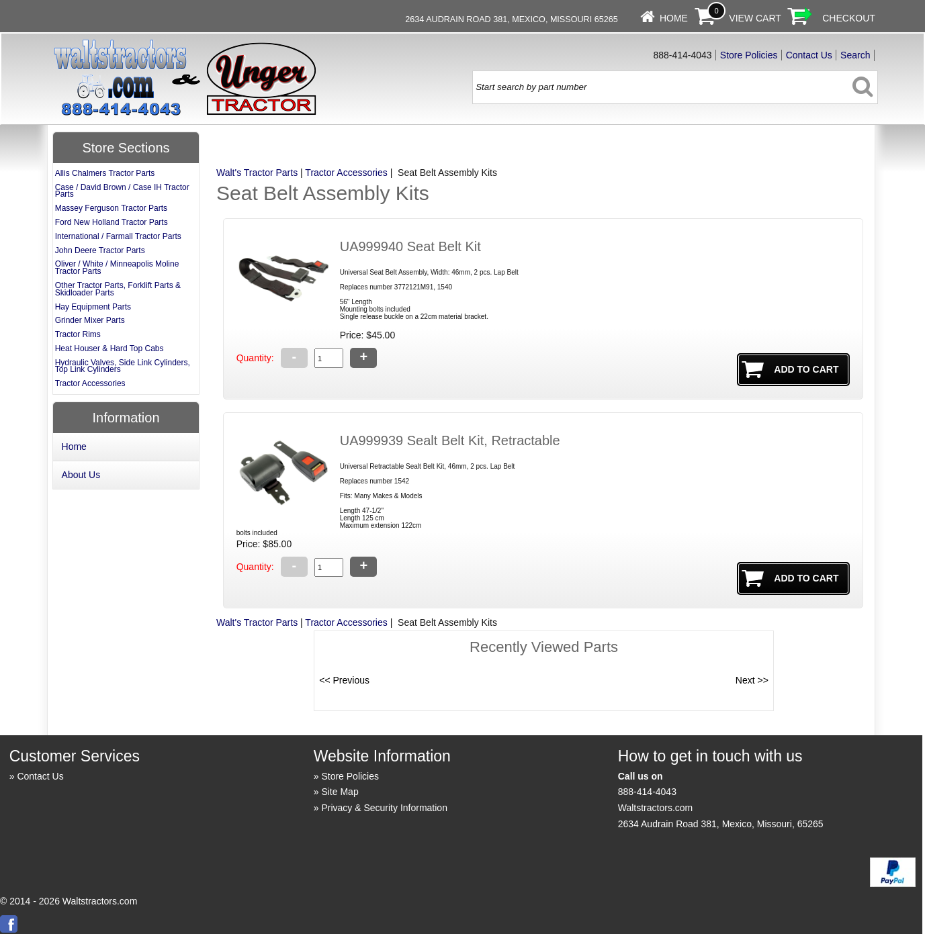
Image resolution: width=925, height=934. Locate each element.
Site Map (339, 791)
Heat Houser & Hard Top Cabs (109, 348)
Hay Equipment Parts (93, 307)
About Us (81, 474)
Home (674, 18)
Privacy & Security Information (384, 807)
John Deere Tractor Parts (100, 250)
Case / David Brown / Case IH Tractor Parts (122, 191)
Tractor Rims (78, 334)
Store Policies (749, 55)
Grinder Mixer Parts (90, 320)
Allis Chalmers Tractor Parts (105, 173)
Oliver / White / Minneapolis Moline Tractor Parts (117, 267)
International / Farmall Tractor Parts (118, 236)
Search (855, 55)
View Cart (755, 18)
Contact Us (809, 55)
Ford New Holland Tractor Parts (111, 222)
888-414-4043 (647, 791)
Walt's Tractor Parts (257, 172)
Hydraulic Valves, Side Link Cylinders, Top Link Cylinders (122, 366)
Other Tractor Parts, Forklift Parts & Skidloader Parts (118, 289)
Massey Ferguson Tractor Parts (111, 208)
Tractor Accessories (346, 172)
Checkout (848, 18)
